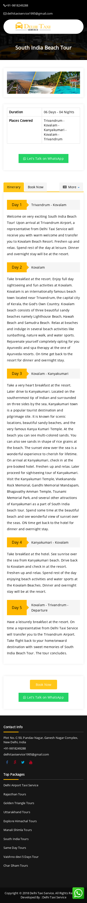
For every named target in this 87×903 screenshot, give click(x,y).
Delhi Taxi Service (54, 897)
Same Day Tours (14, 848)
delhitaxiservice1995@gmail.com (30, 13)
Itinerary (13, 187)
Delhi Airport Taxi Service (20, 785)
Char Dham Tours (15, 865)
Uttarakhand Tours (16, 812)
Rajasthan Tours (14, 794)
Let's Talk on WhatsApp (43, 158)
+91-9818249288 (17, 5)
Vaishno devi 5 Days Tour (21, 857)
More (71, 187)
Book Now (35, 187)
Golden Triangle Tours (18, 803)
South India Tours (16, 839)
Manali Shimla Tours (17, 830)
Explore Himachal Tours (20, 821)
